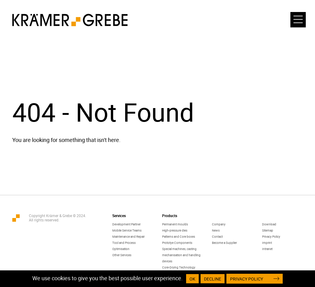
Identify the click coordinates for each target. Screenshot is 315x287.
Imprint (267, 243)
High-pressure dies (174, 230)
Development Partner (126, 224)
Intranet (267, 249)
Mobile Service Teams (127, 230)
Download (269, 224)
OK (193, 279)
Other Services (121, 255)
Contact (217, 236)
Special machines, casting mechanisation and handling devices (181, 255)
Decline (212, 279)
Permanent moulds (175, 224)
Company (218, 224)
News (216, 230)
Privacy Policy (271, 236)
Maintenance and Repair (128, 236)
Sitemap (267, 230)
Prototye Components (177, 243)
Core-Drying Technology (178, 267)
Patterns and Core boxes (178, 236)
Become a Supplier (224, 243)
